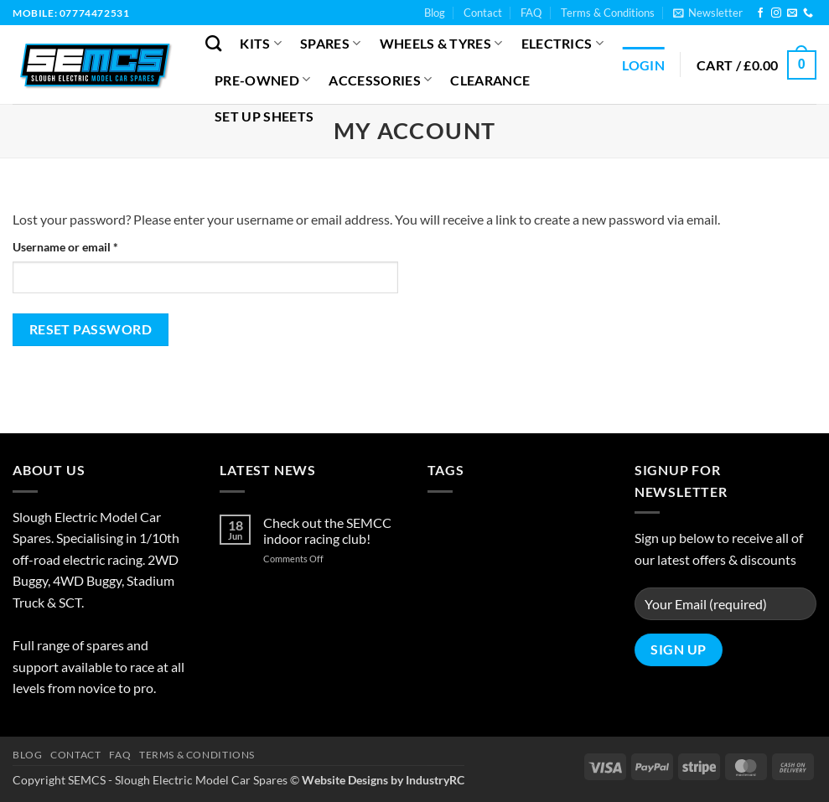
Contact (483, 12)
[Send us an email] (792, 13)
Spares (330, 43)
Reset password (91, 329)
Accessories (380, 79)
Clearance (490, 80)
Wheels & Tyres (441, 43)
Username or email (89, 245)
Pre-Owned (262, 79)
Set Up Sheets (264, 116)
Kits (261, 43)
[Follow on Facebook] (760, 13)
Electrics (562, 43)
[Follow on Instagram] (776, 13)
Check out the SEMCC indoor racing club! (327, 530)
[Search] (213, 43)
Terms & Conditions (608, 12)
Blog (434, 12)
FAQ (531, 12)
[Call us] (808, 13)
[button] (708, 12)
